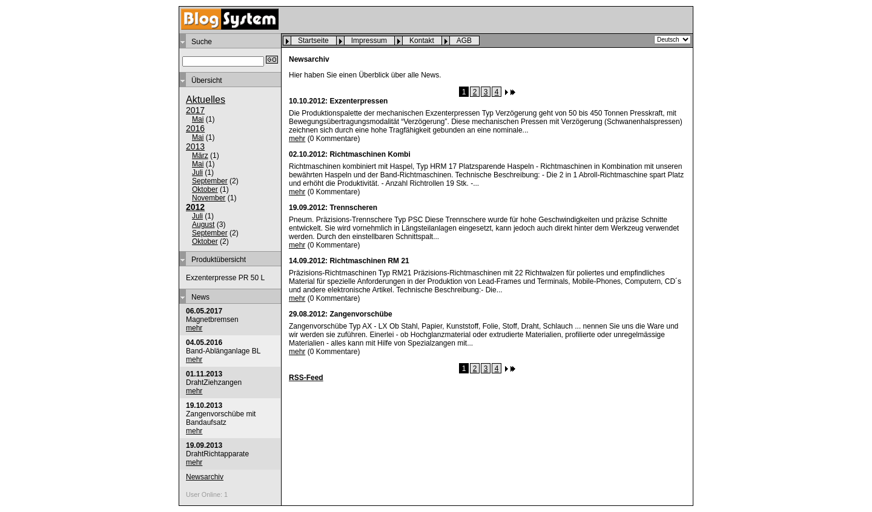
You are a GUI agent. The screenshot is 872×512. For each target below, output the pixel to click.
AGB (464, 40)
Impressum (369, 40)
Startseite (313, 40)
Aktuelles (205, 99)
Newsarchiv (204, 477)
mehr (194, 328)
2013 (195, 146)
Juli (197, 172)
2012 (195, 207)
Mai (197, 119)
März (200, 155)
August (203, 224)
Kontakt (421, 40)
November (208, 198)
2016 (195, 128)
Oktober (205, 189)
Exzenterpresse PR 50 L (225, 278)
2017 (195, 110)
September (210, 181)
